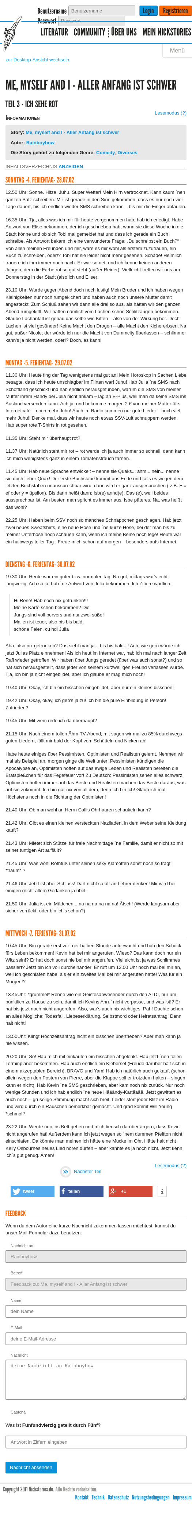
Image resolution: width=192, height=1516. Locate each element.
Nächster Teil (80, 1171)
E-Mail (16, 1327)
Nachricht (19, 1355)
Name (16, 1300)
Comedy (105, 152)
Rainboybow (40, 142)
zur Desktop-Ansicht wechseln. (38, 59)
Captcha (18, 1418)
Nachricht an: (22, 1246)
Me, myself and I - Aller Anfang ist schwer (72, 132)
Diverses (128, 152)
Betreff (16, 1273)
